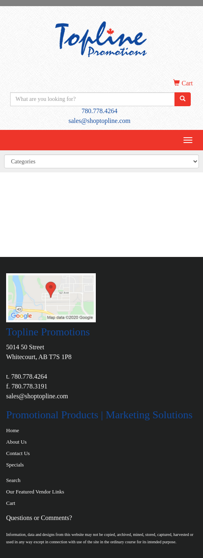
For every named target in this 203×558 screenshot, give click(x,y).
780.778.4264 (99, 110)
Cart (10, 503)
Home (12, 430)
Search (13, 480)
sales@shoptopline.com (99, 120)
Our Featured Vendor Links (35, 492)
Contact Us (18, 453)
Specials (15, 465)
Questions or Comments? (39, 517)
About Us (16, 442)
